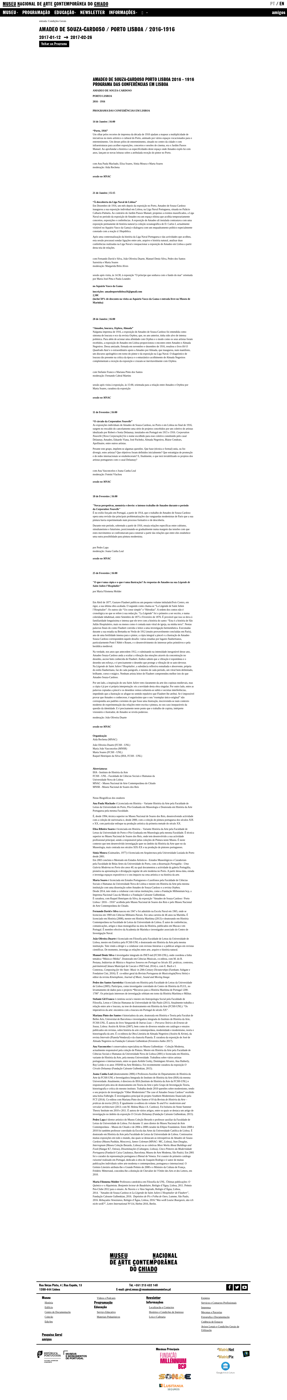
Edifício (49, 1307)
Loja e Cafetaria (157, 1317)
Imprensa (206, 1307)
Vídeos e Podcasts (106, 1298)
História (49, 1302)
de (55, 4)
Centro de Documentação (58, 1312)
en (281, 4)
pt (272, 4)
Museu (10, 13)
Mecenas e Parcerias (211, 1312)
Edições (49, 1321)
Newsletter (92, 13)
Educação (65, 13)
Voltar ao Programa (54, 43)
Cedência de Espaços (212, 1321)
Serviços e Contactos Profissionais (218, 1302)
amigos (279, 13)
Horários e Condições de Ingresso (166, 1312)
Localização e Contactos (161, 1307)
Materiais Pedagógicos (108, 1317)
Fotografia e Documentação (215, 1317)
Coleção (49, 1317)
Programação (36, 13)
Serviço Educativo (106, 1312)
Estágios (205, 1298)
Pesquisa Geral (52, 1335)
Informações (123, 13)
